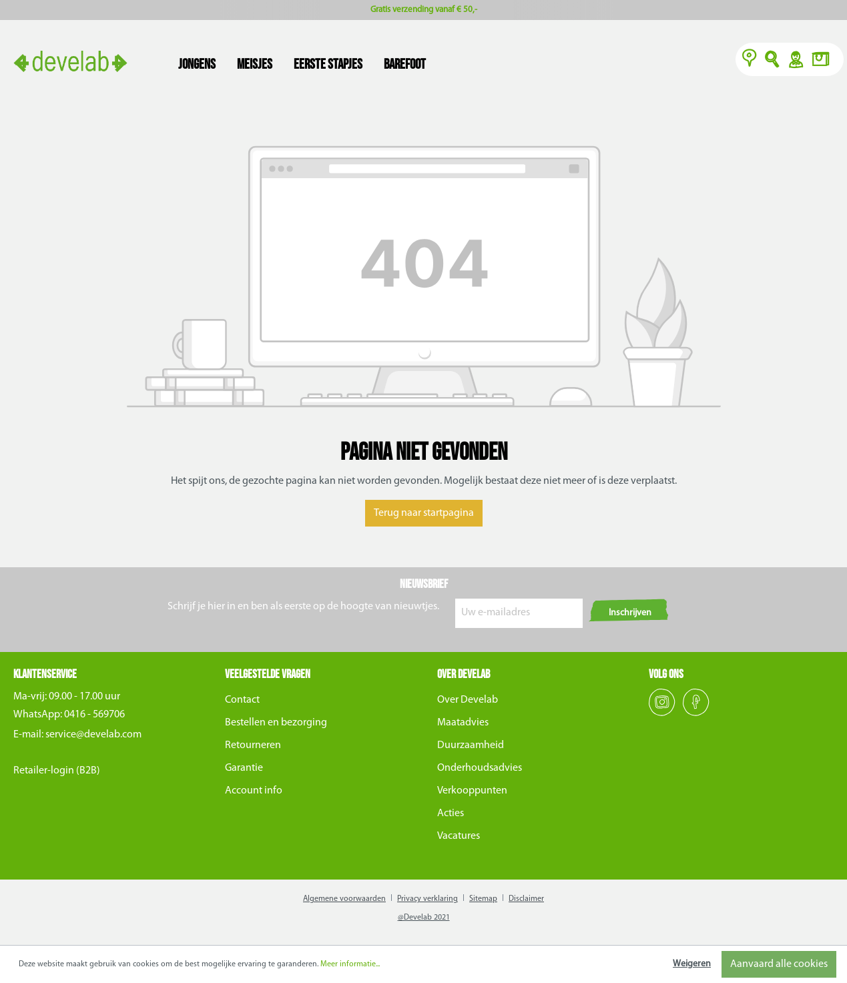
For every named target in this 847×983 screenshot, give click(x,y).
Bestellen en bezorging (276, 722)
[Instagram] (663, 713)
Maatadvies (463, 722)
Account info (253, 790)
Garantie (244, 768)
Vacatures (458, 836)
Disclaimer (526, 899)
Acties (450, 813)
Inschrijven (630, 613)
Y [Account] (795, 60)
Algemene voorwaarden (344, 899)
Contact (242, 700)
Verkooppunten (472, 790)
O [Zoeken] (772, 60)
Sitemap (483, 899)
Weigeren (692, 964)
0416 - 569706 (94, 714)
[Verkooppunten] (750, 60)
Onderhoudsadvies (479, 768)
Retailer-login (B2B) (56, 770)
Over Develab (467, 700)
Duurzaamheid (470, 745)
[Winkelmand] (824, 60)
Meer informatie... (350, 964)
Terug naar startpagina (424, 513)
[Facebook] (696, 713)
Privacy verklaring (427, 899)
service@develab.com (93, 734)
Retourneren (253, 745)
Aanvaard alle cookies (779, 964)
